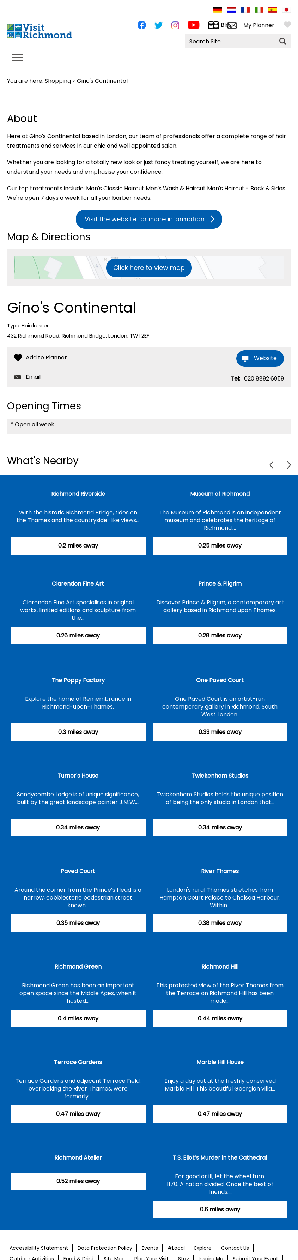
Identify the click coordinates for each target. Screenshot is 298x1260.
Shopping (58, 81)
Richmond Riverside (78, 494)
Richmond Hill (219, 967)
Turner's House (77, 776)
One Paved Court (220, 680)
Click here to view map (149, 267)
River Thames (220, 871)
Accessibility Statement (39, 1248)
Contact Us (235, 1248)
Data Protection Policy (105, 1248)
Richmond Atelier (78, 1158)
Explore (203, 1248)
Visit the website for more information (145, 219)
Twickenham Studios (219, 776)
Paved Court (78, 871)
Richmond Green (78, 967)
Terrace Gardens (78, 1062)
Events (150, 1248)
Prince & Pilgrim (220, 584)
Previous (271, 465)
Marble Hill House (220, 1062)
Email (33, 377)
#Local (176, 1248)
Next (289, 465)
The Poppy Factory (78, 680)
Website (265, 358)
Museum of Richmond (220, 494)
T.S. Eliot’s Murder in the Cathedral (220, 1158)
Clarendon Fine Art (78, 584)
